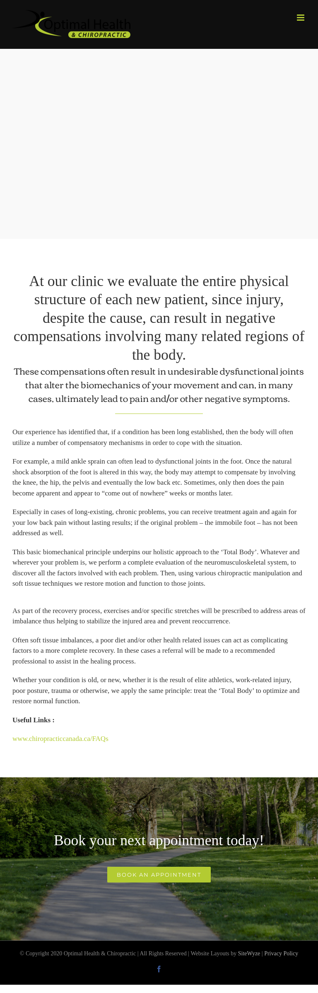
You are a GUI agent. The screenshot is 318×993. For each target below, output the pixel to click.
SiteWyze (249, 953)
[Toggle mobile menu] (301, 17)
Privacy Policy (281, 953)
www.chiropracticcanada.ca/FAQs (60, 739)
